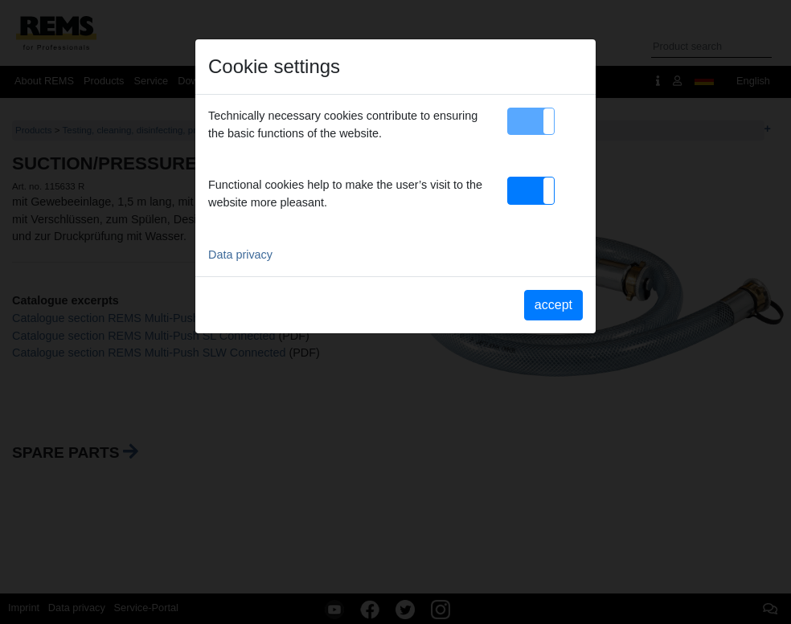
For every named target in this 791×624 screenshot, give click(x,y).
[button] (531, 121)
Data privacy (240, 254)
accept (553, 305)
